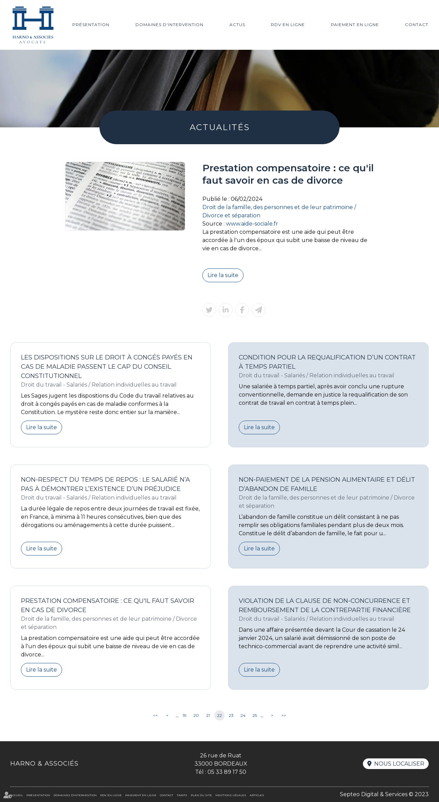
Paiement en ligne (355, 24)
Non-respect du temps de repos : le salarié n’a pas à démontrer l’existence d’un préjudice (105, 484)
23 (231, 715)
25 (254, 715)
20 (196, 715)
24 (243, 715)
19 (185, 715)
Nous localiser (399, 763)
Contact (416, 24)
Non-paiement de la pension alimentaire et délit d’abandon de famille (327, 484)
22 (219, 715)
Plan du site (201, 795)
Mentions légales (230, 795)
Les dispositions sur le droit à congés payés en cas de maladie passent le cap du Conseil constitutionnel (106, 367)
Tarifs (182, 795)
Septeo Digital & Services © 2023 (384, 794)
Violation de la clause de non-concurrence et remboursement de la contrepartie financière (325, 605)
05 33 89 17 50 (226, 772)
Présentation (90, 24)
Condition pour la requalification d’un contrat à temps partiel (327, 362)
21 (208, 715)
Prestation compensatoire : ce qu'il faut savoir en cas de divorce (107, 605)
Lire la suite (222, 275)
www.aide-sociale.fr (252, 223)
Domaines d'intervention (169, 24)
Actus (237, 24)
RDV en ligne (288, 24)
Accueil (16, 795)
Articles (257, 795)
